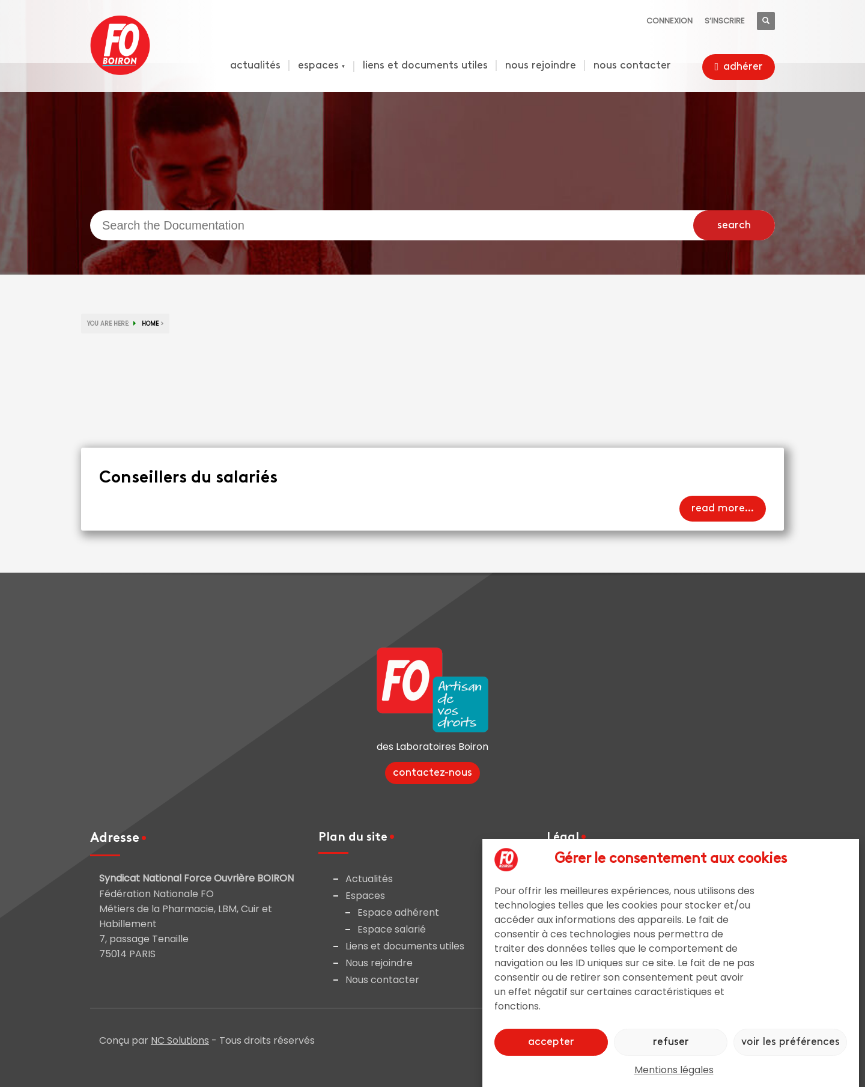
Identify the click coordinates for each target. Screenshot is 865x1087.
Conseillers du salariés (188, 478)
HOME (150, 323)
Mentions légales (674, 1070)
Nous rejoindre (379, 963)
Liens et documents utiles (404, 946)
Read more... (722, 508)
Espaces (365, 896)
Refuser (671, 1042)
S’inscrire (725, 20)
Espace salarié (391, 929)
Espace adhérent (398, 912)
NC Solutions (180, 1040)
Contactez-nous (432, 773)
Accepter (551, 1042)
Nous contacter (382, 980)
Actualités (369, 879)
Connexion (669, 20)
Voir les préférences (790, 1042)
